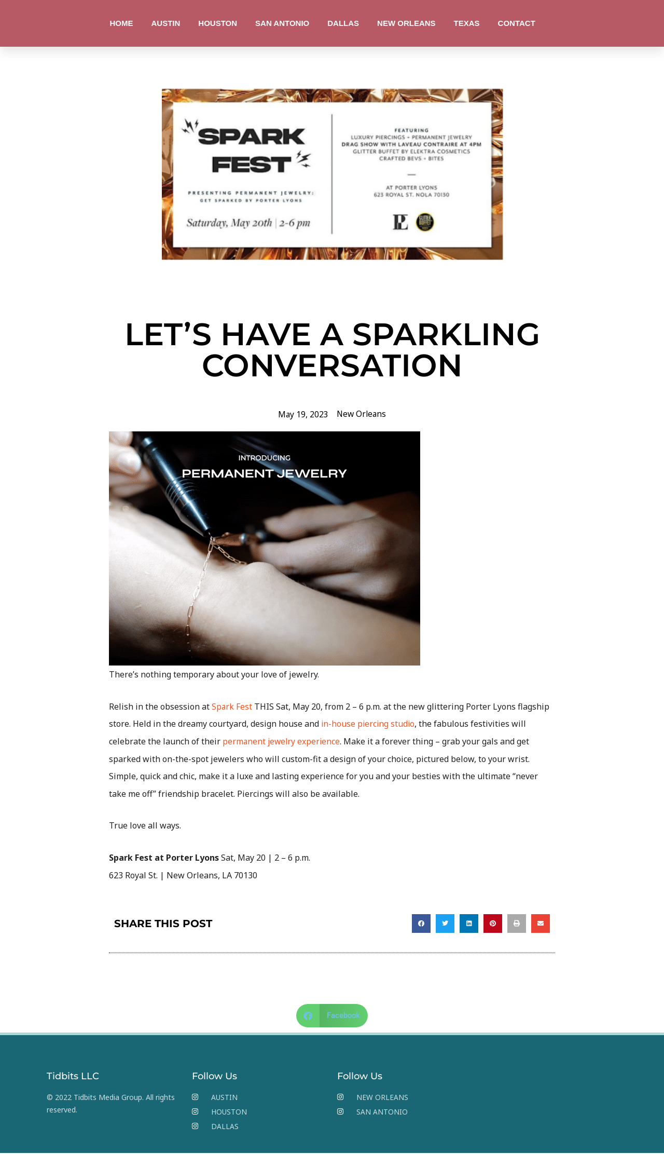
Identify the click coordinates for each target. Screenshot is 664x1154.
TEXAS (467, 23)
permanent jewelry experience (282, 740)
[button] (421, 923)
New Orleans (362, 413)
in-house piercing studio (369, 723)
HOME (121, 23)
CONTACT (516, 23)
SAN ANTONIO (282, 23)
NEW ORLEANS (406, 23)
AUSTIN (165, 23)
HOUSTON (217, 23)
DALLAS (343, 23)
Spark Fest (232, 706)
